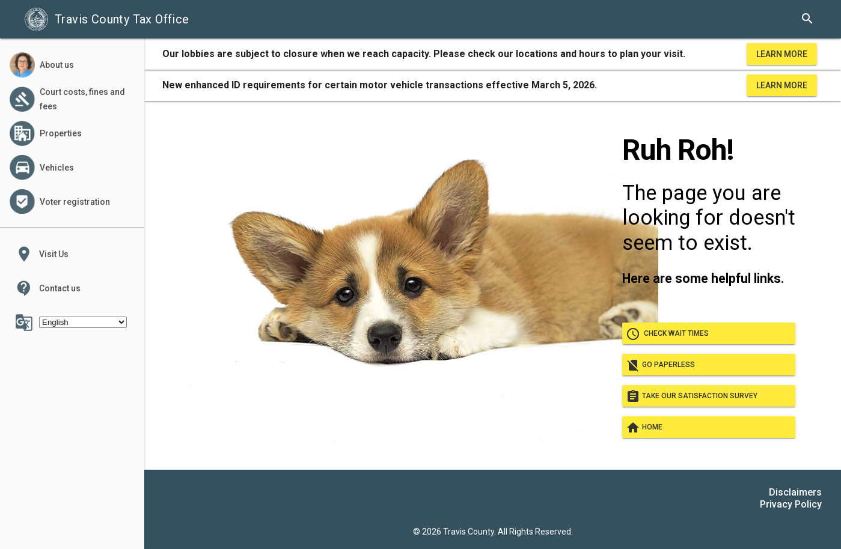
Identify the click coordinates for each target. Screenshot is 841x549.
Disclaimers (795, 492)
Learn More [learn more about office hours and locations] (781, 54)
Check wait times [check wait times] (708, 333)
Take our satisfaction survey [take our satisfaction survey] (708, 396)
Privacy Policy (791, 504)
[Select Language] (83, 322)
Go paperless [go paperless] (708, 364)
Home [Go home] (708, 427)
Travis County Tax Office (106, 19)
